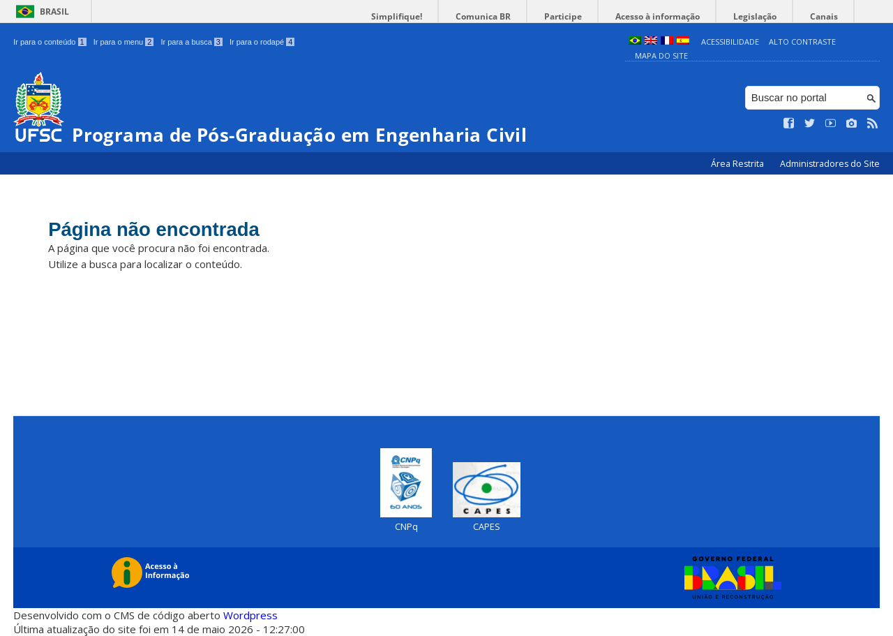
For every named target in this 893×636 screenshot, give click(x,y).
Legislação (770, 16)
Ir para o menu (123, 42)
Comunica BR (529, 16)
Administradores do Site (830, 164)
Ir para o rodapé (262, 42)
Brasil (54, 11)
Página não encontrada (182, 232)
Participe (599, 16)
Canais (829, 16)
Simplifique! (453, 16)
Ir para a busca (191, 42)
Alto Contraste (802, 41)
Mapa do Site (661, 55)
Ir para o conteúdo (49, 42)
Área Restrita (738, 164)
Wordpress (250, 615)
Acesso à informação (683, 16)
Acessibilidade (730, 41)
